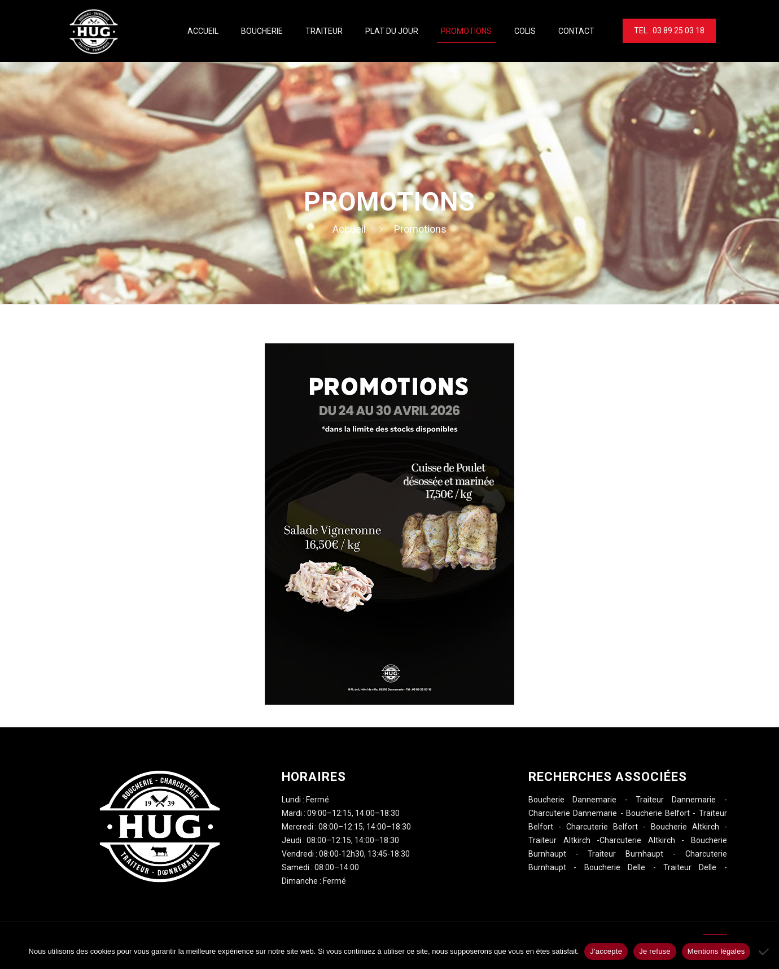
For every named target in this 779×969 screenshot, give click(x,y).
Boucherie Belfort (658, 813)
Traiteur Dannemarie (676, 799)
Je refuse (655, 951)
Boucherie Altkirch (685, 826)
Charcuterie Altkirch (637, 840)
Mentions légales (716, 951)
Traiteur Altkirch (559, 840)
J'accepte (606, 951)
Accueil (349, 229)
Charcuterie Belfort (602, 826)
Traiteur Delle (689, 867)
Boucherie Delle (614, 867)
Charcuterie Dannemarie (572, 813)
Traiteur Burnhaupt (625, 853)
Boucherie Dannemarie (572, 799)
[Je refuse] (765, 951)
